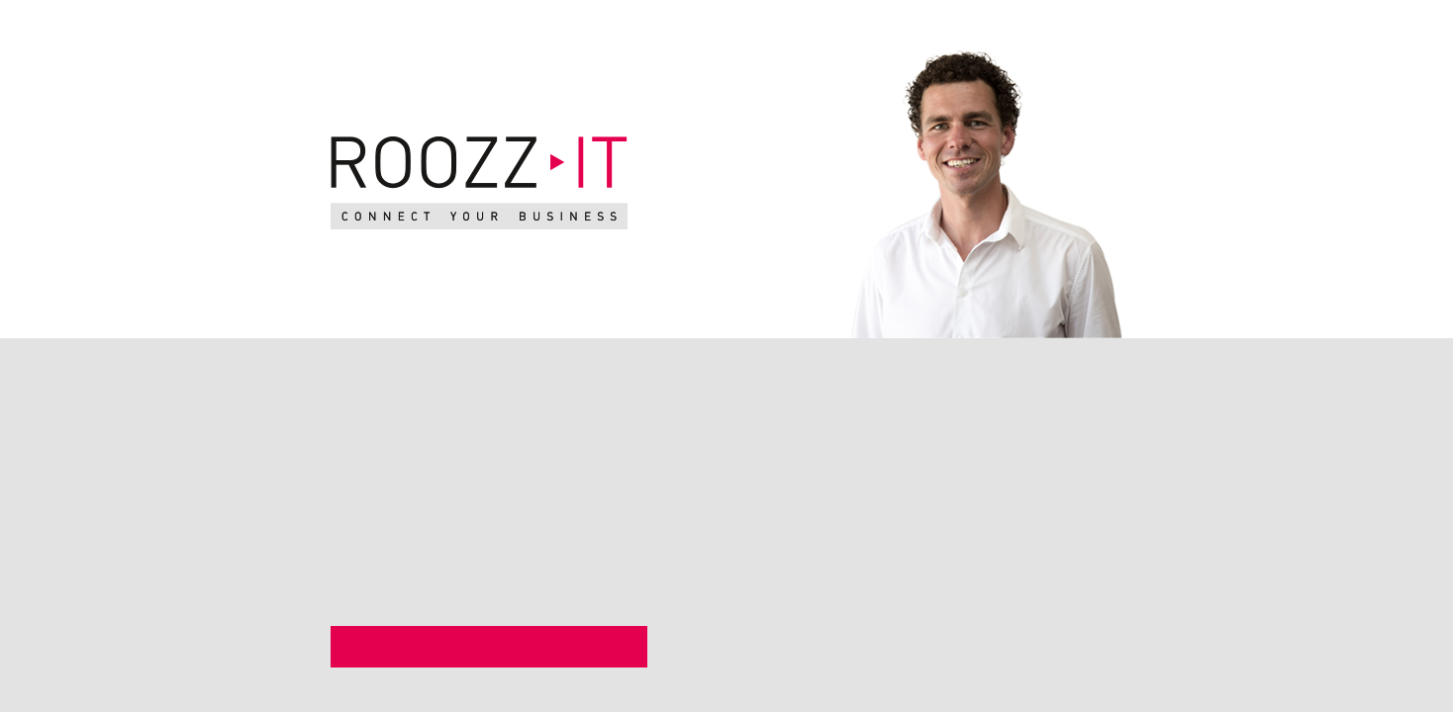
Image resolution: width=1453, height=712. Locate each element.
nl (1186, 28)
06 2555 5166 (890, 561)
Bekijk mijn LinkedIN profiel (483, 648)
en (1212, 28)
